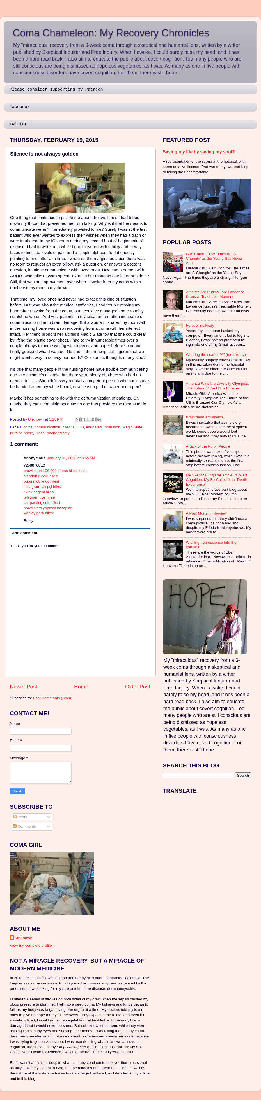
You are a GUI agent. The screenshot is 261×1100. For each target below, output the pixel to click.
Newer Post (23, 686)
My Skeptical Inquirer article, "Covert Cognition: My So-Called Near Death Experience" (216, 479)
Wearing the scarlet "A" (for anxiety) (216, 354)
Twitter (18, 124)
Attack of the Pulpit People (208, 446)
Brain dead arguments (204, 417)
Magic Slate (132, 427)
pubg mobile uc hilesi (41, 481)
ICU (80, 427)
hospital (68, 427)
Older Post (137, 686)
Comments (24, 826)
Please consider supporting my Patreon (56, 89)
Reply (28, 520)
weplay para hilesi (39, 513)
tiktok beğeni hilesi (39, 492)
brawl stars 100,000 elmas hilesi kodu (55, 471)
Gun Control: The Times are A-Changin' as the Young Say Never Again (214, 258)
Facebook (20, 107)
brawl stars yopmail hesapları (48, 508)
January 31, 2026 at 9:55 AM (71, 458)
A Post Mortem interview (206, 513)
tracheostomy (58, 433)
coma (28, 427)
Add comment (24, 533)
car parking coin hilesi (42, 503)
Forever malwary (200, 325)
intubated (94, 427)
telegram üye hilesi (39, 497)
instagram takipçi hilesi (43, 487)
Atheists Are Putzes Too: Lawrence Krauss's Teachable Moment (215, 294)
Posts (20, 817)
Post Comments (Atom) (52, 698)
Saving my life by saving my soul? (199, 151)
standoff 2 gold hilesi (41, 476)
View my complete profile (31, 945)
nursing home (21, 433)
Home (81, 686)
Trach (40, 433)
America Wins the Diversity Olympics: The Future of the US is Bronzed (217, 385)
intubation (112, 427)
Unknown (24, 938)
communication (47, 427)
